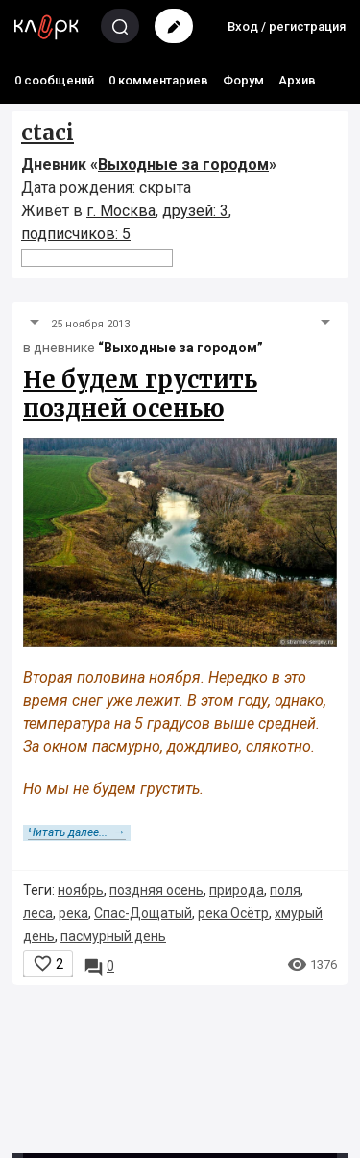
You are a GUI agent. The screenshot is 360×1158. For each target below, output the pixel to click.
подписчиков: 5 (76, 234)
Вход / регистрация (287, 26)
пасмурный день (113, 936)
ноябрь (81, 890)
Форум (243, 80)
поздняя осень (156, 890)
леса (38, 913)
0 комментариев (158, 80)
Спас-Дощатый (143, 913)
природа (236, 890)
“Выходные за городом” (180, 347)
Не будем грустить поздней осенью (140, 394)
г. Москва (121, 211)
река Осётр (233, 913)
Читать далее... (77, 832)
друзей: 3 (195, 211)
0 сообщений (54, 80)
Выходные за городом (183, 165)
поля (285, 890)
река (73, 913)
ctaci (47, 132)
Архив (297, 80)
